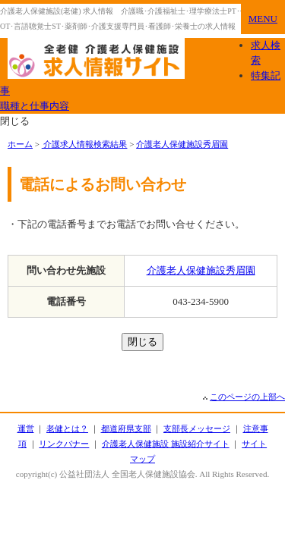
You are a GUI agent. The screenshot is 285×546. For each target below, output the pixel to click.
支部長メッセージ (196, 428)
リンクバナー (64, 443)
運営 (25, 428)
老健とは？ (67, 428)
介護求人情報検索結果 (85, 144)
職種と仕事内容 (34, 105)
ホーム (20, 144)
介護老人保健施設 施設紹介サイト (166, 443)
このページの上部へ (247, 396)
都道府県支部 (126, 428)
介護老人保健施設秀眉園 (182, 144)
